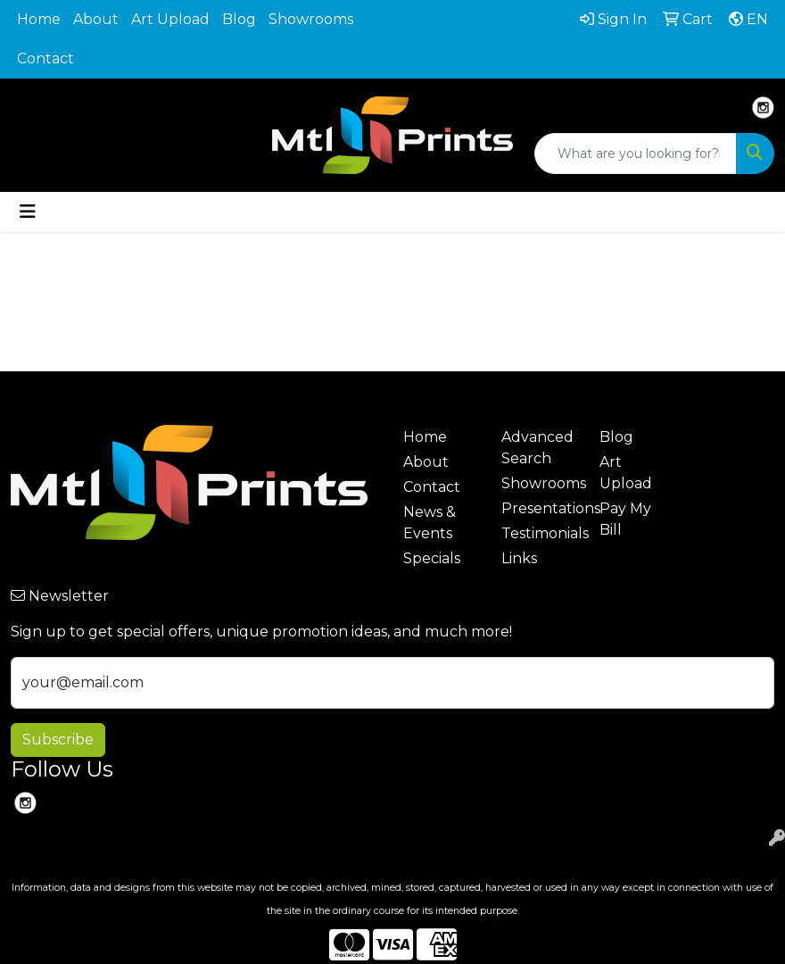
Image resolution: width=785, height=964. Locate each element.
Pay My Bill (625, 519)
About (96, 19)
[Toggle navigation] (27, 211)
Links (519, 558)
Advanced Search (537, 447)
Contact (45, 58)
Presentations (539, 508)
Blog (239, 19)
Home (39, 19)
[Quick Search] (635, 153)
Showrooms (311, 19)
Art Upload (170, 19)
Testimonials (539, 533)
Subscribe (58, 739)
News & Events (429, 522)
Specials (431, 558)
